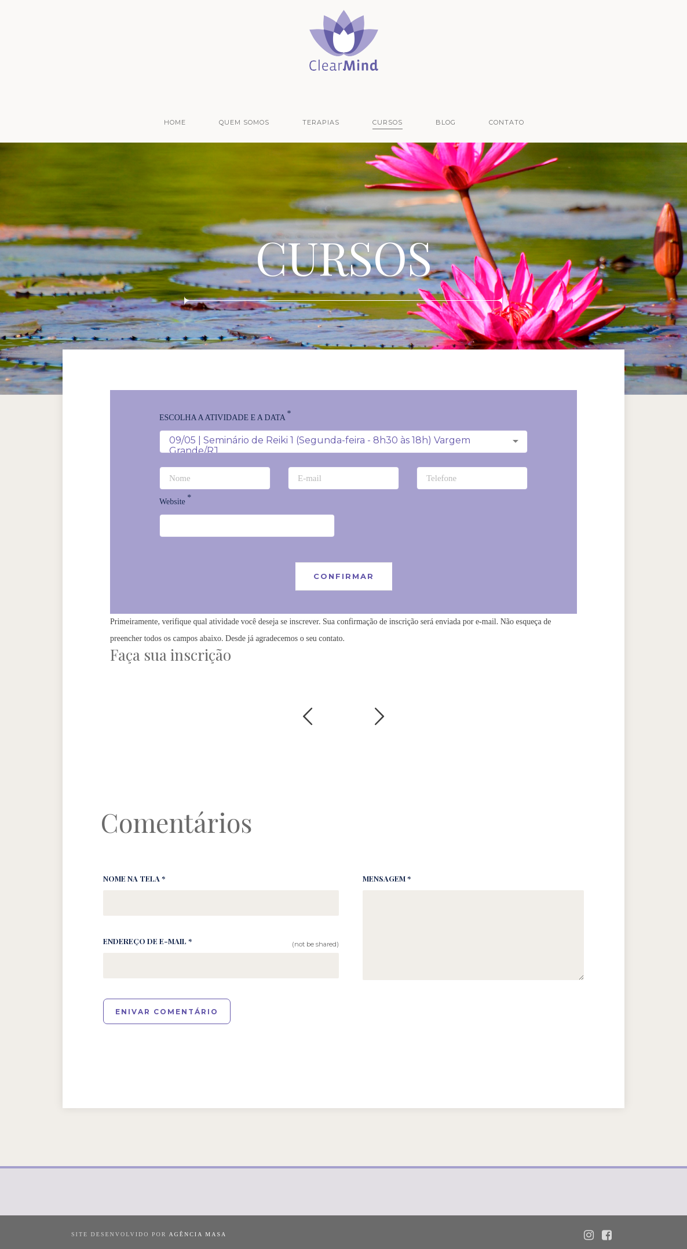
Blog (446, 122)
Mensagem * (387, 878)
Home (175, 122)
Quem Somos (244, 122)
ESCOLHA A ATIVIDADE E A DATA (225, 417)
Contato (506, 122)
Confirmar (343, 576)
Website (175, 501)
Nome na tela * (134, 878)
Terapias (320, 122)
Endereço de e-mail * (147, 941)
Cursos (387, 122)
